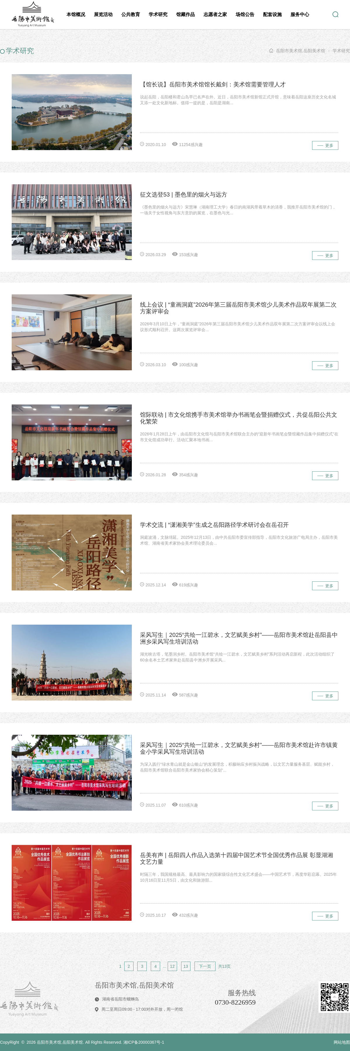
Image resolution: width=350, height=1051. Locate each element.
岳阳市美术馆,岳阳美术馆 (300, 50)
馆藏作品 (185, 14)
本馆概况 (75, 14)
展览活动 (103, 14)
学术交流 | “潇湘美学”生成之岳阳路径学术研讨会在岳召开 (214, 525)
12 (172, 966)
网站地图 (342, 1042)
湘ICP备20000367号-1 (143, 1042)
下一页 (205, 966)
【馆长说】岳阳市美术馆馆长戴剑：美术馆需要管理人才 (213, 84)
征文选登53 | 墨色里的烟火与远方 (183, 194)
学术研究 (158, 14)
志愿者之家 (215, 14)
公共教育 (130, 14)
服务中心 (299, 14)
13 (185, 966)
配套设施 (272, 14)
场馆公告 (245, 14)
